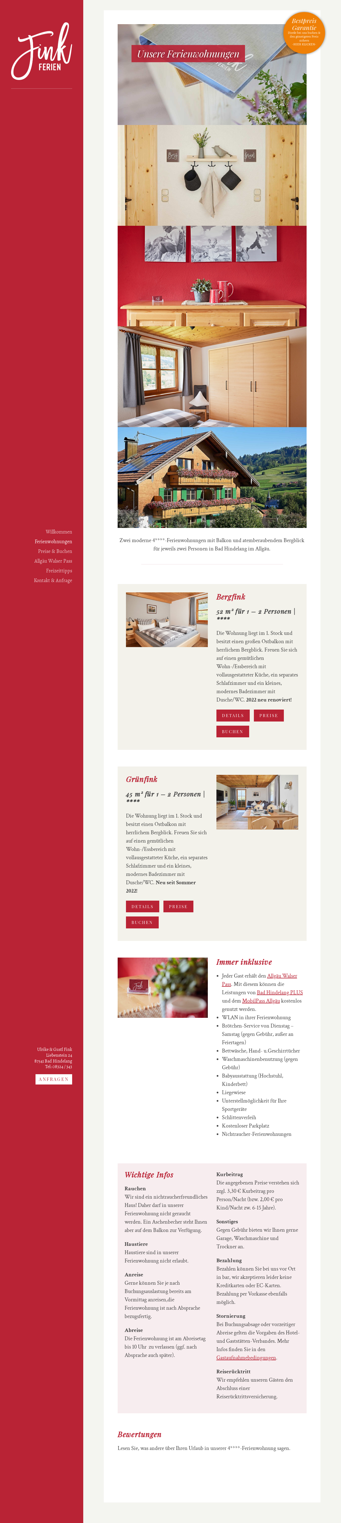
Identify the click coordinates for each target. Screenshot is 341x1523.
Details (233, 715)
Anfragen (54, 1079)
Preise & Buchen (55, 551)
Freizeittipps (59, 570)
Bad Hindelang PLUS (280, 992)
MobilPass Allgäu (261, 1001)
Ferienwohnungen (53, 541)
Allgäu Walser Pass (53, 561)
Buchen (233, 731)
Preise (268, 715)
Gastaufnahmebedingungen (246, 1357)
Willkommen (59, 531)
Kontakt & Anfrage (53, 580)
